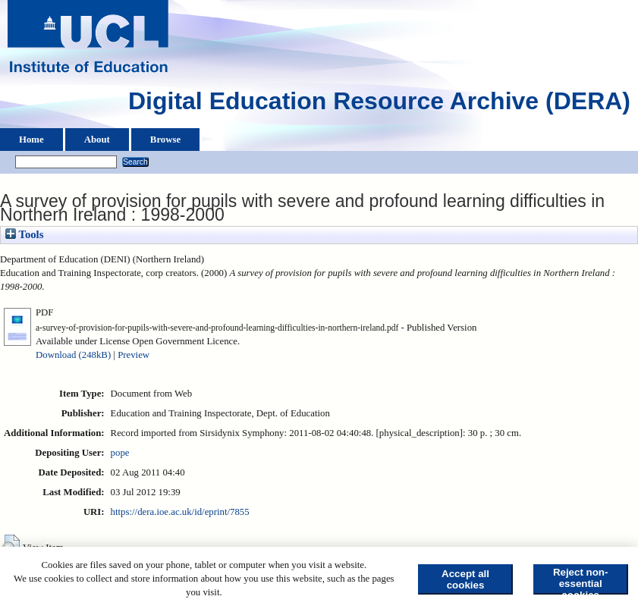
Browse (165, 139)
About (97, 139)
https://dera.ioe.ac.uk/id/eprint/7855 (180, 512)
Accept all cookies (465, 579)
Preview (133, 355)
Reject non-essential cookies (580, 580)
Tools (24, 234)
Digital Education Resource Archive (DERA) (379, 105)
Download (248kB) (73, 355)
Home (31, 139)
